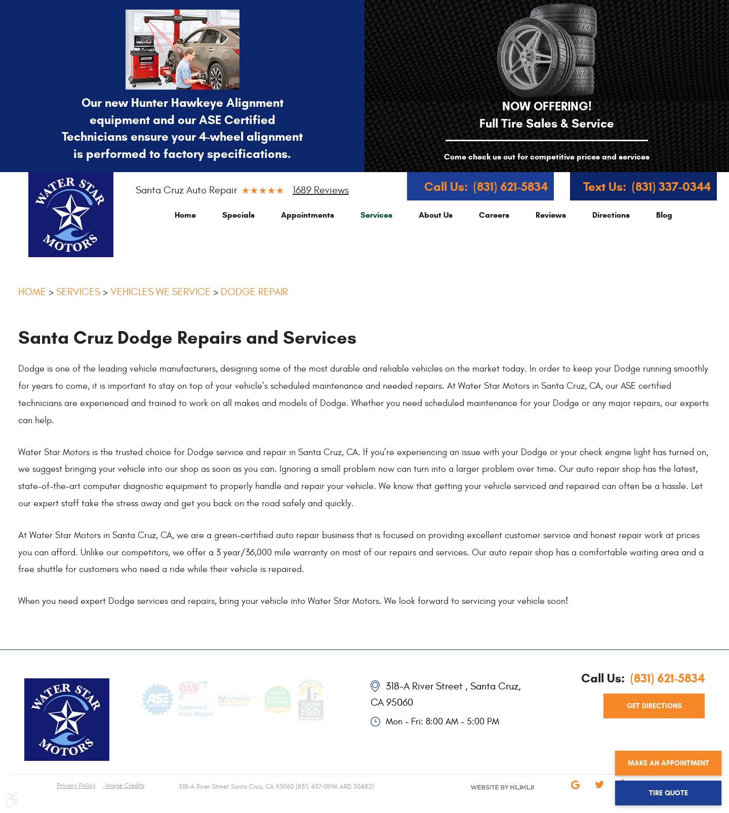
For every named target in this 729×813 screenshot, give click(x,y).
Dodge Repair (254, 292)
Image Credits (123, 786)
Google (575, 792)
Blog (664, 215)
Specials (238, 215)
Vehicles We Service (160, 292)
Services (376, 215)
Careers (494, 215)
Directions (611, 215)
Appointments (307, 215)
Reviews (551, 215)
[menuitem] (185, 214)
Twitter (599, 792)
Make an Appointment (668, 763)
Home (185, 215)
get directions (654, 706)
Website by (482, 796)
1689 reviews (321, 190)
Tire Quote (668, 793)
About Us (436, 215)
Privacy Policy (76, 786)
